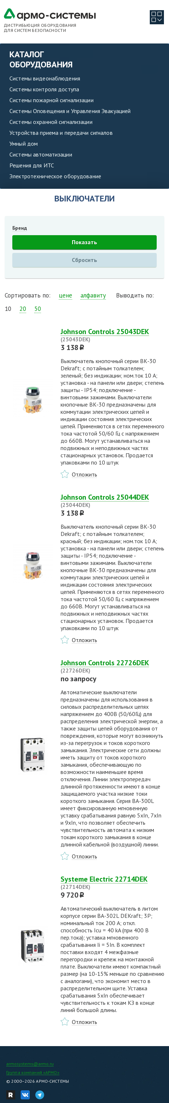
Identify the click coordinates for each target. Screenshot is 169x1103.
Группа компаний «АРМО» (32, 1072)
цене (65, 295)
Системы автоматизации (40, 154)
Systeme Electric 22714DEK (112, 882)
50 (37, 309)
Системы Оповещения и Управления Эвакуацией (70, 111)
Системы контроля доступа (44, 89)
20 (23, 309)
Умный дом (23, 143)
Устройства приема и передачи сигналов (61, 132)
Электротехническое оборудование (55, 176)
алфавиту (93, 295)
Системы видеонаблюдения (44, 78)
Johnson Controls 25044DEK (112, 500)
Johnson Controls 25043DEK (112, 335)
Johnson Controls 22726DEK (112, 666)
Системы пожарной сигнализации (51, 100)
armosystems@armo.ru (30, 1063)
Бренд (19, 228)
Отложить (84, 474)
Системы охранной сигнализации (50, 121)
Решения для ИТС (31, 165)
